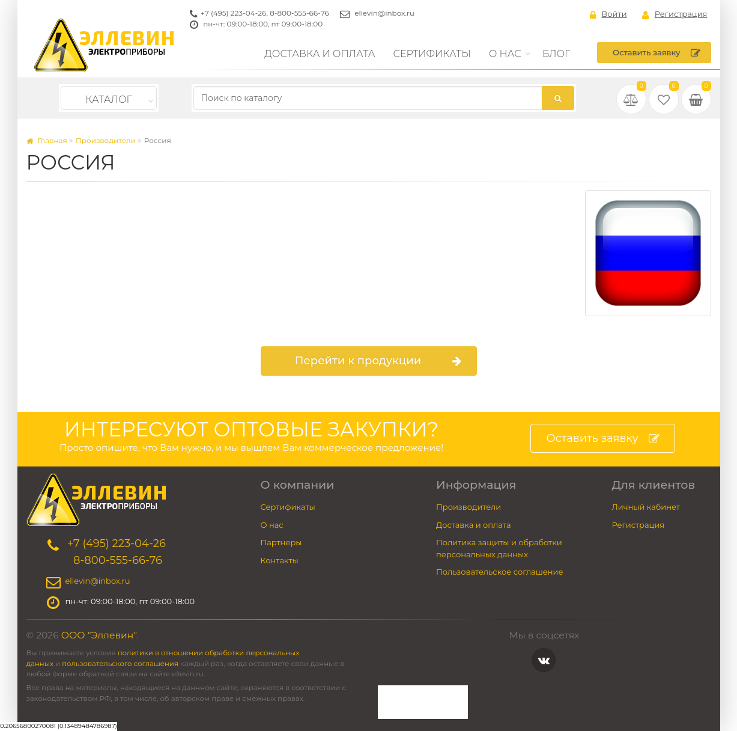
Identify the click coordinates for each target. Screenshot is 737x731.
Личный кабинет (646, 507)
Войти (608, 14)
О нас (505, 54)
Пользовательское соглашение (499, 572)
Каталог (108, 99)
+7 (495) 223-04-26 (233, 12)
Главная (46, 140)
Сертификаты (432, 54)
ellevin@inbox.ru (384, 12)
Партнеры (281, 542)
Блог (556, 54)
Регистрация (675, 14)
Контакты (280, 560)
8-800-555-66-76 (299, 12)
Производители (106, 140)
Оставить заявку (656, 53)
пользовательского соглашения (120, 663)
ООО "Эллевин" (99, 635)
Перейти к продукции (378, 361)
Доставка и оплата (319, 54)
